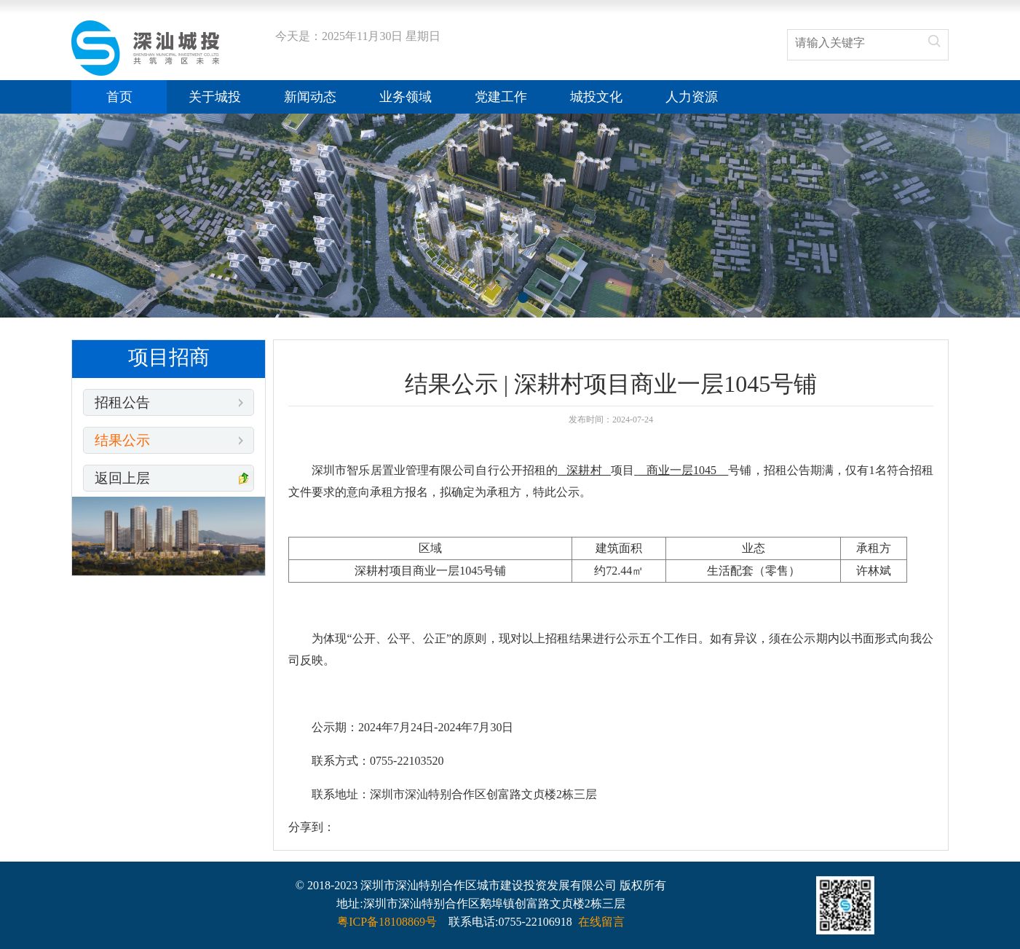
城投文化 (596, 97)
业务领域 (405, 97)
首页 (119, 97)
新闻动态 (310, 97)
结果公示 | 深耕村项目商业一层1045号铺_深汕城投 (145, 48)
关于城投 (215, 97)
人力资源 (691, 97)
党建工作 (501, 97)
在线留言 (601, 921)
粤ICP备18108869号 (387, 921)
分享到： (311, 827)
